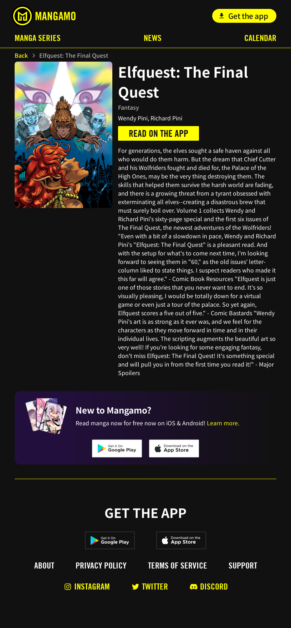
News (153, 38)
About (44, 566)
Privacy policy (101, 566)
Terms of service (177, 566)
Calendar (260, 38)
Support (243, 566)
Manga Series (38, 38)
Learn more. (223, 423)
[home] (44, 16)
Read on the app (158, 133)
